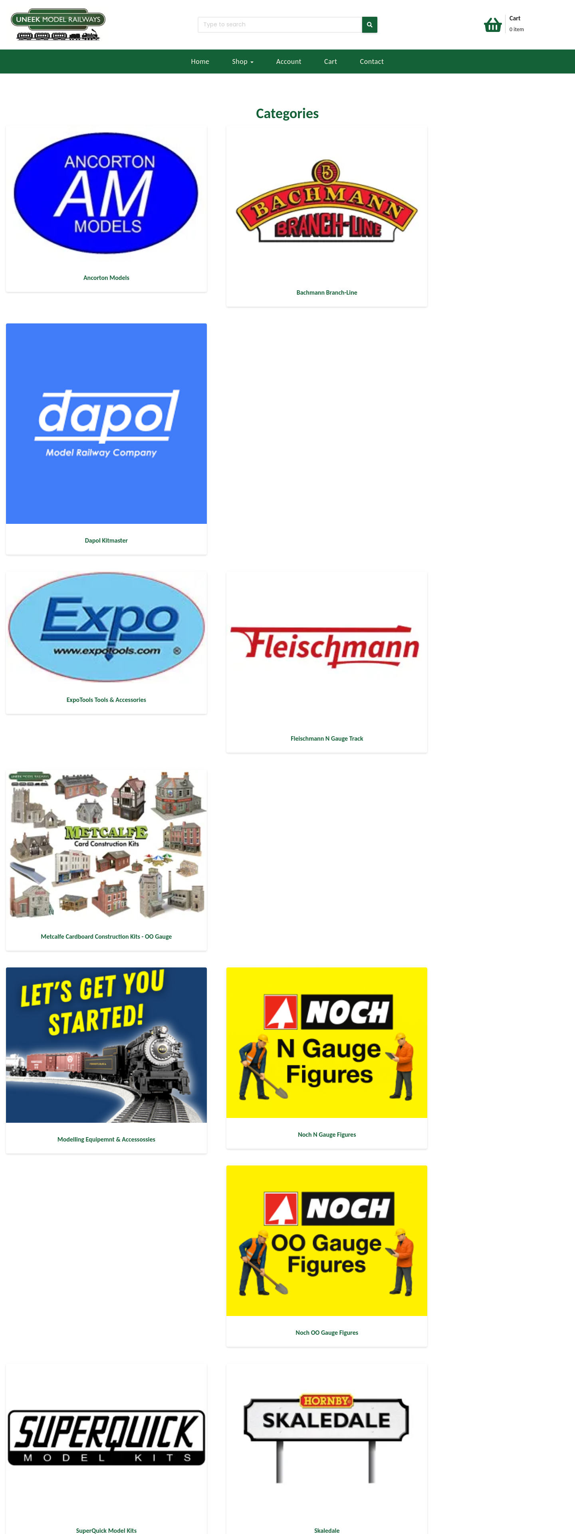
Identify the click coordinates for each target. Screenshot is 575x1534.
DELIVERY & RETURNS (40, 1470)
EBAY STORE (27, 1460)
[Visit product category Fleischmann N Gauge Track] (287, 424)
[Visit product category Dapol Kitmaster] (481, 225)
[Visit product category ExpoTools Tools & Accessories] (92, 407)
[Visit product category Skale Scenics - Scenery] (481, 782)
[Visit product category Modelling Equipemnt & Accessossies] (92, 603)
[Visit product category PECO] (92, 1315)
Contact (372, 61)
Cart (330, 61)
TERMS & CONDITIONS (41, 1489)
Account (288, 61)
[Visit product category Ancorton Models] (92, 197)
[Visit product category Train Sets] (481, 960)
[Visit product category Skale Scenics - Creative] (92, 960)
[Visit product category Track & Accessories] (287, 1137)
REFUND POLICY (33, 1479)
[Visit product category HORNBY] (481, 1137)
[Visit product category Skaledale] (287, 782)
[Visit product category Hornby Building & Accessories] (287, 960)
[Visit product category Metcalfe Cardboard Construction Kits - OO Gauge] (481, 424)
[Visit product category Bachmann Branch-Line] (287, 203)
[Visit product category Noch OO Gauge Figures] (481, 601)
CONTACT (118, 1460)
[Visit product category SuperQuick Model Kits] (92, 782)
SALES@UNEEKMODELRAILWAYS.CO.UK (157, 1479)
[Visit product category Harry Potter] (92, 1137)
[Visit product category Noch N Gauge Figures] (287, 601)
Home (200, 61)
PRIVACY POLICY (33, 1498)
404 (97, 1523)
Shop (243, 61)
